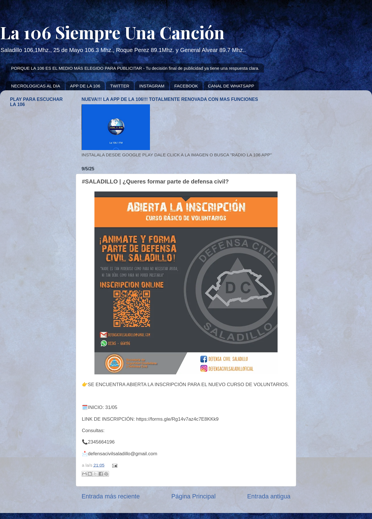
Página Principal (193, 496)
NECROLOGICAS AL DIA (35, 85)
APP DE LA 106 (85, 85)
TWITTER (119, 85)
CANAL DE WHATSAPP (231, 85)
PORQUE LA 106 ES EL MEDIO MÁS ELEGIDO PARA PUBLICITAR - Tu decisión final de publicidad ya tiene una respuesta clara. (135, 68)
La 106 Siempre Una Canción (112, 32)
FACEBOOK (186, 85)
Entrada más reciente (111, 496)
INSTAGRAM (151, 85)
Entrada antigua (268, 496)
